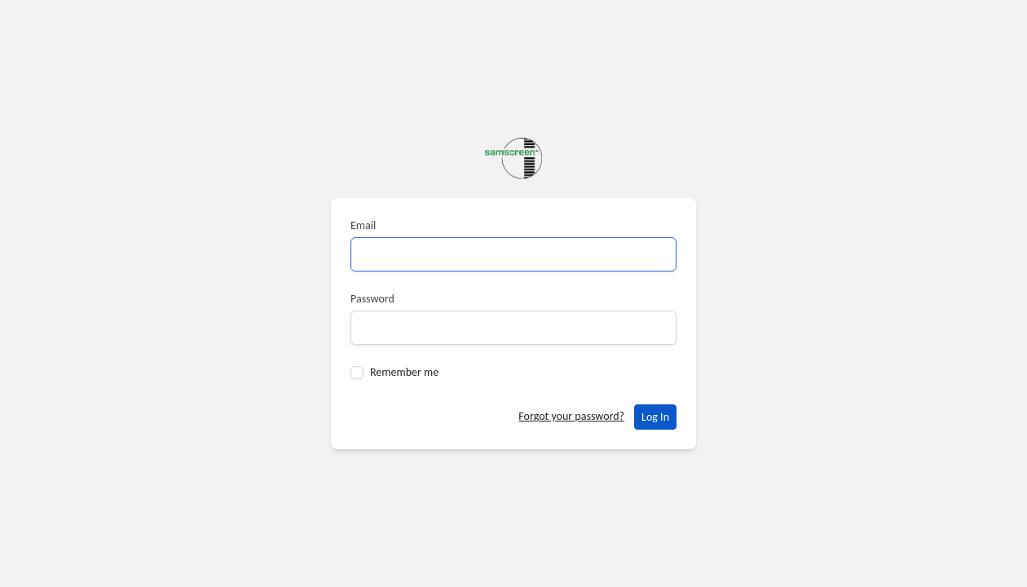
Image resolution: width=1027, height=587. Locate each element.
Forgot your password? (571, 416)
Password (372, 299)
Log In (655, 417)
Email (363, 225)
